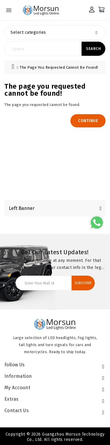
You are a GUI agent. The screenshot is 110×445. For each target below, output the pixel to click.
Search (93, 49)
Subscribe (83, 283)
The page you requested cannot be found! (59, 67)
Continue (88, 120)
